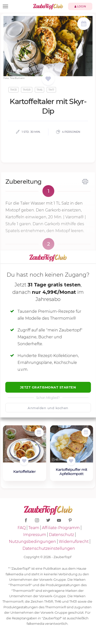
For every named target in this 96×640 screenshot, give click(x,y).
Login (80, 6)
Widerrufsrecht (74, 541)
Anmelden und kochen (48, 408)
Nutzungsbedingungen (32, 541)
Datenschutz (61, 534)
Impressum (34, 534)
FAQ (22, 527)
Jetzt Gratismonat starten (48, 387)
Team (33, 527)
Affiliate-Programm (61, 527)
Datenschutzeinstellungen (48, 548)
